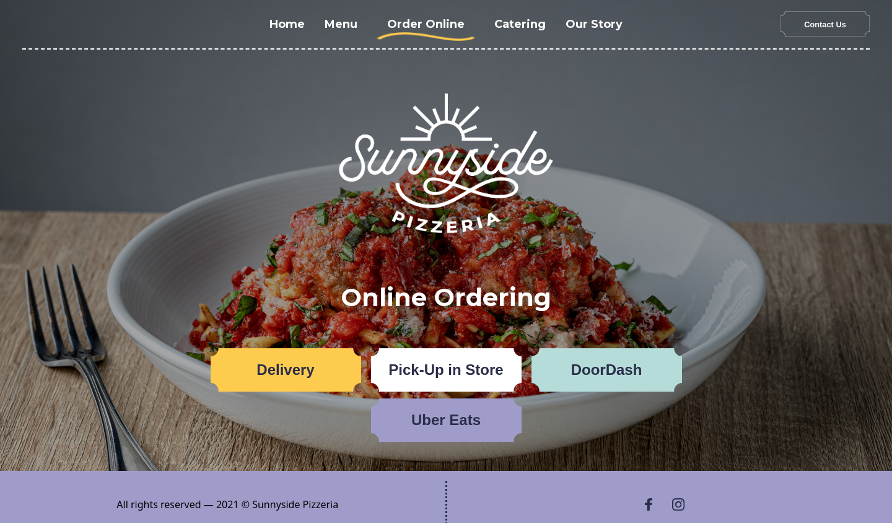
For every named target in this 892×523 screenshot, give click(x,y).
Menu (341, 24)
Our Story (594, 24)
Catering (520, 24)
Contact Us (825, 24)
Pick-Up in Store (445, 369)
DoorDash (606, 369)
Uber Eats (446, 419)
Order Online (426, 24)
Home (287, 24)
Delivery (285, 369)
